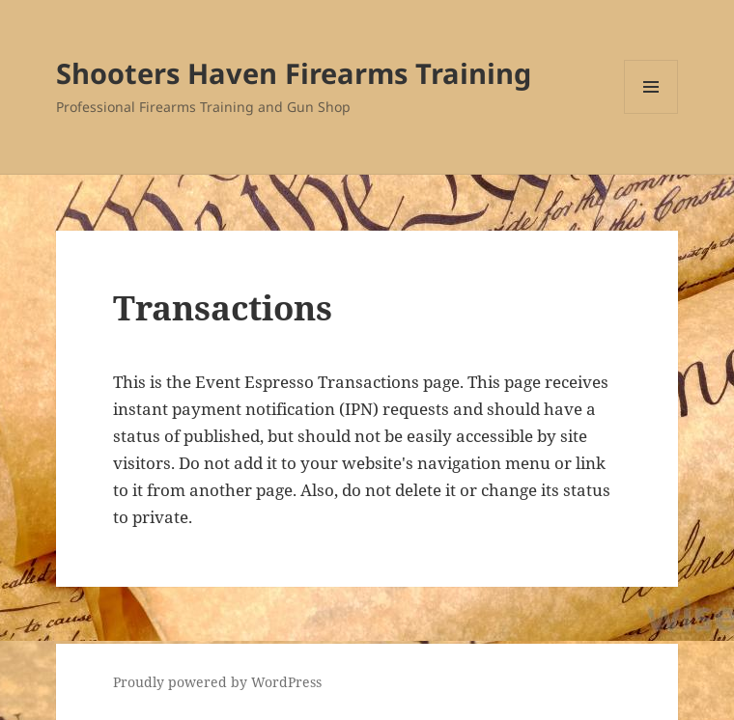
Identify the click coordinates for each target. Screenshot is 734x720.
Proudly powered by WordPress (217, 682)
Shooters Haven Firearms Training (293, 73)
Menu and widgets (651, 113)
